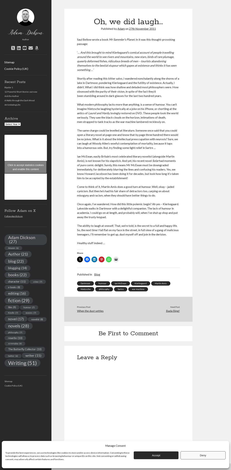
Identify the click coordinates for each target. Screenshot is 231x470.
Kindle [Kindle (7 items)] (13, 312)
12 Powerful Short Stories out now (21, 91)
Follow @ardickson (14, 216)
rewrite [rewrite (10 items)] (15, 338)
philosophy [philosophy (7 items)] (15, 332)
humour (102, 283)
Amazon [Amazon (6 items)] (13, 248)
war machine (138, 289)
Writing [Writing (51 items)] (22, 363)
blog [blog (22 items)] (16, 261)
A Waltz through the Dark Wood (20, 100)
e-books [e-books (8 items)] (14, 287)
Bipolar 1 (9, 87)
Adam (121, 28)
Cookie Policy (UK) (16, 68)
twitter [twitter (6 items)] (13, 356)
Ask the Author (12, 96)
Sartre (121, 289)
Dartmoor (85, 283)
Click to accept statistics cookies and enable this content (26, 167)
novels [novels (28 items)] (18, 325)
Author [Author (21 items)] (18, 254)
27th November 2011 (142, 28)
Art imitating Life (12, 104)
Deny (203, 455)
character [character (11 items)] (17, 281)
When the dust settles (90, 310)
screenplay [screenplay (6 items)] (15, 343)
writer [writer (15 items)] (33, 355)
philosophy (104, 289)
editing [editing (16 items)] (17, 293)
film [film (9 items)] (12, 307)
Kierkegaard (141, 283)
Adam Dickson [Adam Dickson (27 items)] (21, 239)
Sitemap (9, 62)
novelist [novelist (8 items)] (37, 319)
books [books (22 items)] (17, 274)
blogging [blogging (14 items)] (17, 268)
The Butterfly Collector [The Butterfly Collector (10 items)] (25, 349)
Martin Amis (161, 283)
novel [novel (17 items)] (16, 319)
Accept (156, 455)
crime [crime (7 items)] (37, 281)
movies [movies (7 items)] (31, 312)
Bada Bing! (173, 310)
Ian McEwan (120, 283)
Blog (97, 274)
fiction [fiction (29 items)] (18, 300)
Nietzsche (86, 289)
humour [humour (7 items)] (29, 307)
